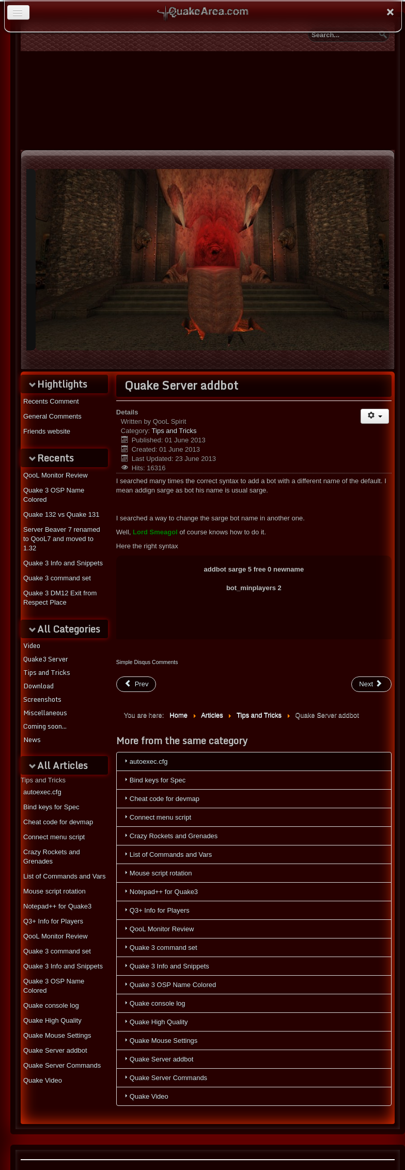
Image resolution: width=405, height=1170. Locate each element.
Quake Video (42, 1080)
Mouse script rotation (54, 891)
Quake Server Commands (62, 1065)
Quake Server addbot (55, 1050)
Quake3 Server (45, 659)
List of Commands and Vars (64, 876)
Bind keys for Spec (51, 807)
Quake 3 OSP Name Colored (53, 985)
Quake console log (51, 1005)
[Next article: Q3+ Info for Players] (371, 684)
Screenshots (42, 699)
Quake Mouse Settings (57, 1035)
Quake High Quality (52, 1020)
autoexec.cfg (42, 792)
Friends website (46, 431)
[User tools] (375, 416)
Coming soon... (45, 726)
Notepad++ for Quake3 (57, 906)
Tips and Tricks (46, 672)
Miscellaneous (45, 712)
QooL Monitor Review (55, 936)
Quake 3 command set (57, 951)
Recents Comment (51, 401)
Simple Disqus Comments (147, 662)
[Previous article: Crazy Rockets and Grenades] (136, 684)
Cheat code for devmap (58, 822)
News (32, 739)
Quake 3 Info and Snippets (63, 966)
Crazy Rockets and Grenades (51, 856)
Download (38, 685)
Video (31, 645)
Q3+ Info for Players (53, 921)
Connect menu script (54, 837)
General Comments (52, 416)
